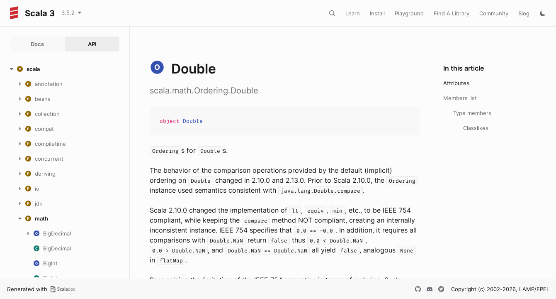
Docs (37, 44)
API (92, 44)
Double (193, 121)
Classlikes (475, 128)
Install (377, 13)
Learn (352, 13)
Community (493, 13)
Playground (409, 13)
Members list (460, 98)
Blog (523, 13)
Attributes (456, 83)
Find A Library (451, 13)
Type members (472, 113)
